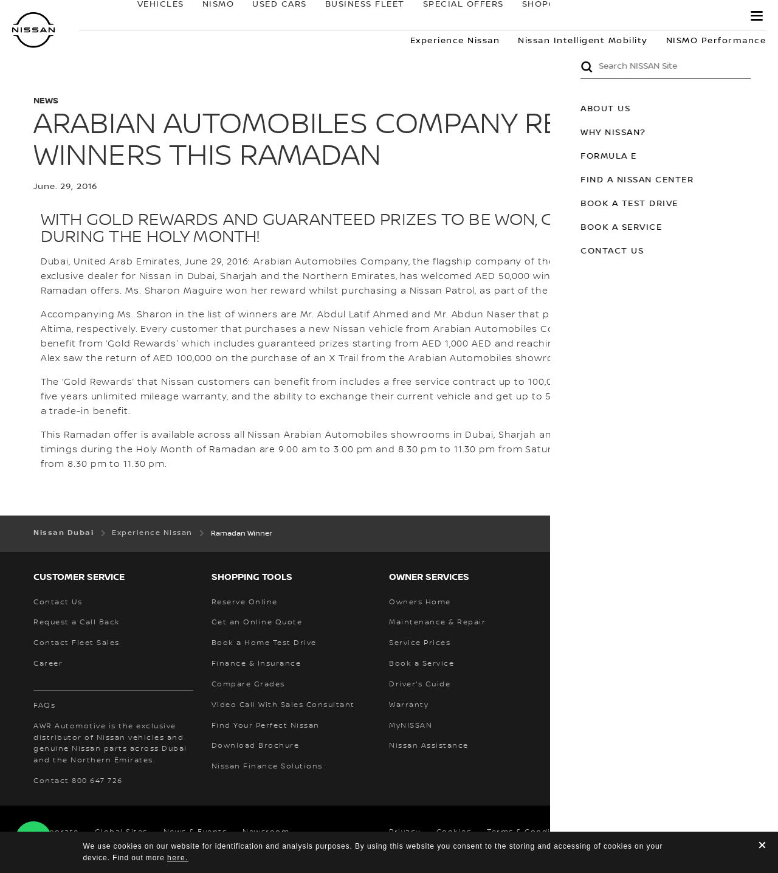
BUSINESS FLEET (353, 16)
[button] (757, 16)
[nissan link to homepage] (33, 30)
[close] (762, 846)
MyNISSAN (699, 16)
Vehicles (148, 16)
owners (624, 16)
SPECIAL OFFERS (451, 16)
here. (177, 858)
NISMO (206, 16)
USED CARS (267, 16)
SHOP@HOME (542, 16)
